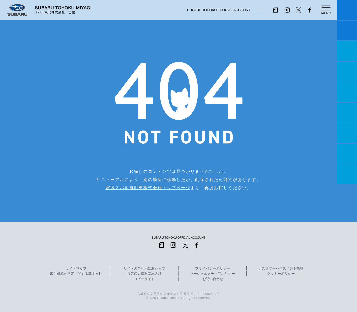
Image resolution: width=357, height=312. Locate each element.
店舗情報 (347, 92)
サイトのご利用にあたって (144, 268)
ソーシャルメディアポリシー (212, 274)
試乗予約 (347, 30)
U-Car (347, 113)
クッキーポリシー (281, 274)
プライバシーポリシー (212, 268)
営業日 (347, 71)
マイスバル (347, 10)
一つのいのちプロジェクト (347, 51)
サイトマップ (76, 268)
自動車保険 (347, 133)
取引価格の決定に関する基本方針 (76, 274)
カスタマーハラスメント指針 (280, 268)
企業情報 (347, 154)
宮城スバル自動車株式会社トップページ (148, 187)
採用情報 (347, 174)
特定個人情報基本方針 (144, 274)
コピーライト (144, 279)
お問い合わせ (212, 279)
